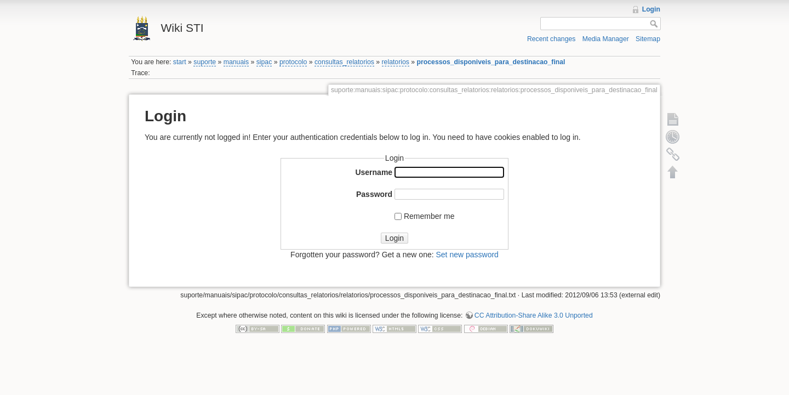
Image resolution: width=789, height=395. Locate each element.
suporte (204, 62)
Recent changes (551, 39)
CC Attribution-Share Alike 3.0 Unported (533, 315)
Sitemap (648, 39)
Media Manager (605, 39)
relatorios (395, 62)
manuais (236, 62)
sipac (264, 62)
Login (651, 9)
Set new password (467, 254)
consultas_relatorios (344, 62)
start (179, 62)
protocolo (293, 62)
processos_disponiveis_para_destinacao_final (491, 62)
